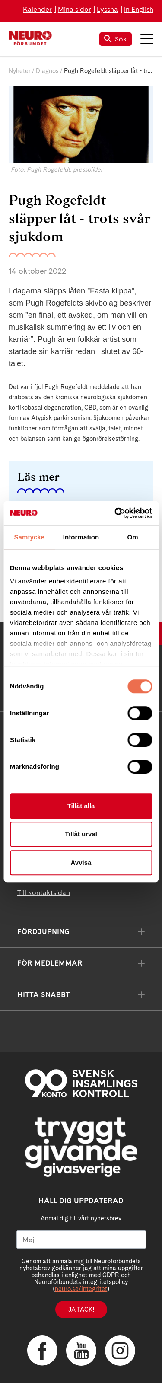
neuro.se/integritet (81, 1288)
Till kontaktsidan (43, 893)
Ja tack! (81, 1309)
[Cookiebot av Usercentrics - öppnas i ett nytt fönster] (115, 513)
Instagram (120, 1350)
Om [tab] (132, 537)
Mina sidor (74, 9)
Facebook (42, 1350)
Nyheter (20, 70)
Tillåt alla (81, 805)
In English (138, 9)
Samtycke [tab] (29, 537)
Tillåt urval (81, 834)
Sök (115, 39)
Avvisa (81, 862)
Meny (146, 38)
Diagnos (47, 70)
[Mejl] (81, 1239)
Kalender (37, 9)
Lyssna (107, 9)
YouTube (81, 1350)
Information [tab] (81, 537)
